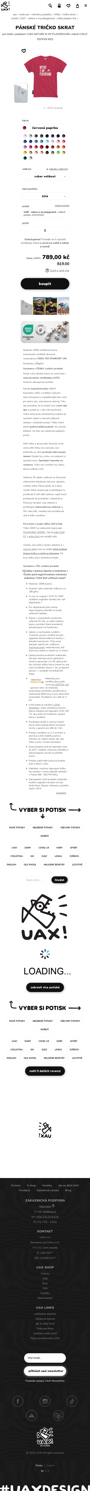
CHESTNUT (47, 152)
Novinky (47, 1185)
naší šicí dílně (30, 549)
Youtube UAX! (31, 1415)
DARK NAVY (58, 136)
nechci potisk (62, 205)
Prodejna (24, 1190)
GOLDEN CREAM (25, 152)
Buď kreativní (45, 1298)
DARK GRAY (36, 136)
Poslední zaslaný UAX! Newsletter (45, 1381)
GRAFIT (41, 136)
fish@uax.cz (49, 1211)
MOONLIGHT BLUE (25, 141)
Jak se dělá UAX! (68, 1185)
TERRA (52, 147)
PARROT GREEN (63, 152)
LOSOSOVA (63, 141)
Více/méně (61, 793)
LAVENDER (52, 141)
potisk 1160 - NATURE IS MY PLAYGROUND (33, 18)
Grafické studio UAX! (45, 1333)
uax (15, 14)
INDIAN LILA (30, 147)
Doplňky (45, 1293)
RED (36, 147)
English (51, 1465)
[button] (65, 307)
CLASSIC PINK (25, 147)
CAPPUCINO (41, 152)
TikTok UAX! (72, 1401)
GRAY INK (63, 136)
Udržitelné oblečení (45, 1314)
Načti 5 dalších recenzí (45, 1071)
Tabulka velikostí (58, 169)
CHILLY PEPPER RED (66, 18)
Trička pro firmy (45, 1328)
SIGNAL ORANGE (63, 147)
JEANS (52, 136)
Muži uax (24, 14)
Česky (39, 1465)
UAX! (39, 1453)
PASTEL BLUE (47, 141)
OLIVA (52, 152)
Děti (45, 1288)
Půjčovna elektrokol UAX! (45, 1338)
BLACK (47, 136)
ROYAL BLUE (30, 141)
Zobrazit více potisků (45, 987)
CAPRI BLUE (36, 141)
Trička (57, 14)
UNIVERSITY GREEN (25, 158)
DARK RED (47, 147)
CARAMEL (36, 152)
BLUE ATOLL (41, 141)
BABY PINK (58, 141)
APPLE (58, 152)
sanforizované (37, 647)
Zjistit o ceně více (57, 270)
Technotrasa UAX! (58, 1415)
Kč (42, 1471)
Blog (68, 1190)
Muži (45, 1278)
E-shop (31, 1185)
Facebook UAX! (17, 1401)
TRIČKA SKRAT (69, 14)
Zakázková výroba (47, 1190)
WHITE (25, 136)
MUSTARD (30, 152)
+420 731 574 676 (47, 1217)
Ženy (45, 1283)
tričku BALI (34, 536)
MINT (30, 158)
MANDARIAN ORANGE (58, 147)
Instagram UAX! (45, 1401)
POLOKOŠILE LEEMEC (34, 532)
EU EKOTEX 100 (60, 684)
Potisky (16, 1185)
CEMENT (30, 136)
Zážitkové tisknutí (45, 1319)
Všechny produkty (42, 14)
